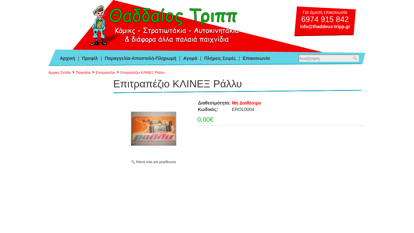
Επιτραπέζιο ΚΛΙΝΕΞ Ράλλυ (142, 72)
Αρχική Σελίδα (60, 72)
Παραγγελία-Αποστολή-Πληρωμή (140, 58)
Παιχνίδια (83, 72)
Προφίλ (90, 58)
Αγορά (190, 58)
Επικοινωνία (256, 58)
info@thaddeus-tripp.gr (325, 26)
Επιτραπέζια (105, 72)
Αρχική (67, 58)
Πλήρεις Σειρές (220, 58)
